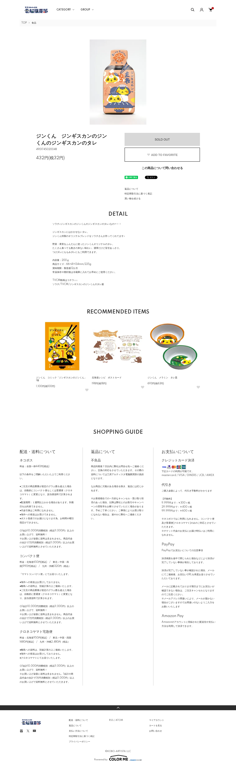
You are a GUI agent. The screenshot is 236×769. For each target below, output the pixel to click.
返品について (131, 189)
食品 (34, 23)
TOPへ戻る (118, 707)
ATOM (119, 720)
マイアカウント (156, 720)
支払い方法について (78, 731)
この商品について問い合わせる (162, 168)
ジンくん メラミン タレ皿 (162, 377)
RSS (111, 720)
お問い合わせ (155, 731)
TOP (24, 23)
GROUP (85, 10)
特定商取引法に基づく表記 (138, 193)
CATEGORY (64, 10)
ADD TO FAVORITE (162, 155)
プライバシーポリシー (79, 742)
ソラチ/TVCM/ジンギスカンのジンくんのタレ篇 (78, 284)
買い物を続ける (133, 198)
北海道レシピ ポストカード (107, 377)
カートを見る (155, 725)
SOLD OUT (162, 139)
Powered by (118, 758)
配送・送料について (78, 720)
